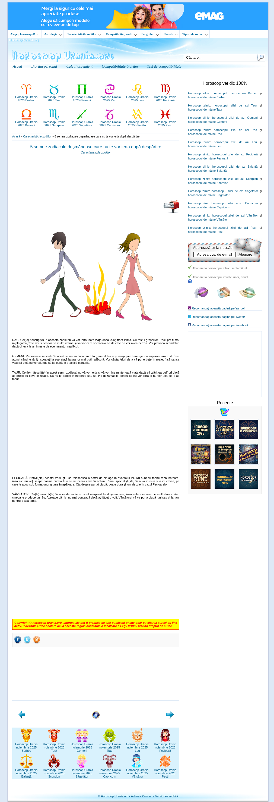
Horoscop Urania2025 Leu (137, 97)
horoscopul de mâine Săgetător (209, 195)
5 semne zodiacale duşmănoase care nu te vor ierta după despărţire (95, 147)
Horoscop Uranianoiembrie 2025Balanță (26, 771)
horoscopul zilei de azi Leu (235, 142)
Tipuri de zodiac (195, 34)
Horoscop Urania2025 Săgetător (82, 122)
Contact (147, 796)
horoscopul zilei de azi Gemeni (234, 117)
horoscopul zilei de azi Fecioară (235, 154)
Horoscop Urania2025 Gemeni (82, 97)
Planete (171, 34)
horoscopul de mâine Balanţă (207, 170)
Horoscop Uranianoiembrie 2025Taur (54, 745)
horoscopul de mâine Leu (205, 146)
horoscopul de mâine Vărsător (208, 219)
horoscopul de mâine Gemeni (207, 121)
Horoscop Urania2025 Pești (165, 122)
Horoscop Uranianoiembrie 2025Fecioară (165, 745)
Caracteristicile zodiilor (83, 34)
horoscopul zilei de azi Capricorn (235, 203)
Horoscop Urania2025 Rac (109, 97)
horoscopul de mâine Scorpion (208, 182)
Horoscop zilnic (198, 93)
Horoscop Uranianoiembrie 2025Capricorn (109, 771)
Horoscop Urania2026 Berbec (26, 97)
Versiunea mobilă (166, 796)
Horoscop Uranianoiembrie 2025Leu (137, 745)
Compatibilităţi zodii (121, 34)
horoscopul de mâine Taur (205, 109)
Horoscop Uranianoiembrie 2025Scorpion (54, 771)
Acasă (16, 136)
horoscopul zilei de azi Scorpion (235, 178)
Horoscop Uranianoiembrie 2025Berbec (26, 745)
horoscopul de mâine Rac (205, 134)
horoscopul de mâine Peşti (205, 231)
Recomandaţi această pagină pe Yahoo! (218, 308)
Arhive (135, 796)
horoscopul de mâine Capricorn (209, 207)
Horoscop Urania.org (23, 40)
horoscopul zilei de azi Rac (235, 129)
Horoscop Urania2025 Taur (54, 97)
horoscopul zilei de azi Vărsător (235, 215)
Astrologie (53, 34)
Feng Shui (150, 34)
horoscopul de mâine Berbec (207, 97)
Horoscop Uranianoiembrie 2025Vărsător (137, 771)
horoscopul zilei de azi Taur (235, 105)
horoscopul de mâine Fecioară (208, 158)
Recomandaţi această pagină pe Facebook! (220, 325)
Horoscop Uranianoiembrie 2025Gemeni (82, 745)
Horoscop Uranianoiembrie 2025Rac (109, 745)
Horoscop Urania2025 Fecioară (165, 97)
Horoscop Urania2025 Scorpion (54, 122)
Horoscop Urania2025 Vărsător (137, 122)
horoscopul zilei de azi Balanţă (235, 166)
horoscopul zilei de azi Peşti (235, 227)
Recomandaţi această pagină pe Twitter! (218, 316)
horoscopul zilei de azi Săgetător (235, 191)
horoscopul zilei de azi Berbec (234, 93)
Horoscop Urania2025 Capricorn (109, 122)
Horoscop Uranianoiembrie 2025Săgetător (82, 771)
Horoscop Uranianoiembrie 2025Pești (165, 771)
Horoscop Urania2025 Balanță (26, 122)
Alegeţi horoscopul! (25, 34)
